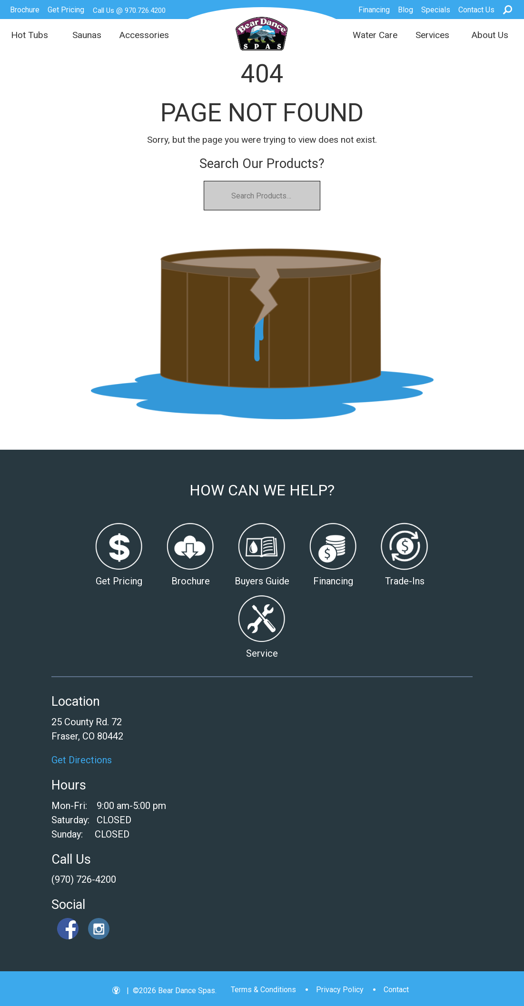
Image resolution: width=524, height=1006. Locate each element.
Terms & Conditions (263, 989)
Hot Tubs (29, 35)
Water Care (375, 35)
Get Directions (81, 760)
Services (432, 35)
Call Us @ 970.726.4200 (129, 10)
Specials (435, 9)
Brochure (25, 9)
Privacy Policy (340, 989)
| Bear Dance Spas (262, 34)
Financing (374, 9)
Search (507, 9)
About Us (489, 35)
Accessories (144, 35)
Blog (405, 9)
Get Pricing (66, 9)
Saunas (86, 35)
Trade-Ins (405, 581)
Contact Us (476, 9)
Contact (396, 989)
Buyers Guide (262, 581)
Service (262, 653)
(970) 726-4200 (83, 879)
